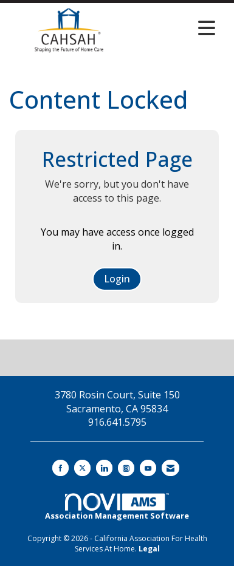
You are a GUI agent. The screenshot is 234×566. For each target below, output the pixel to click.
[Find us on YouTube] (148, 468)
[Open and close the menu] (175, 28)
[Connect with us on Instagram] (126, 468)
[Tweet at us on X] (82, 468)
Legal (149, 549)
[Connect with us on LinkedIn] (104, 468)
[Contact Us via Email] (170, 468)
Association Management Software (117, 507)
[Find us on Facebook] (60, 468)
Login (117, 278)
